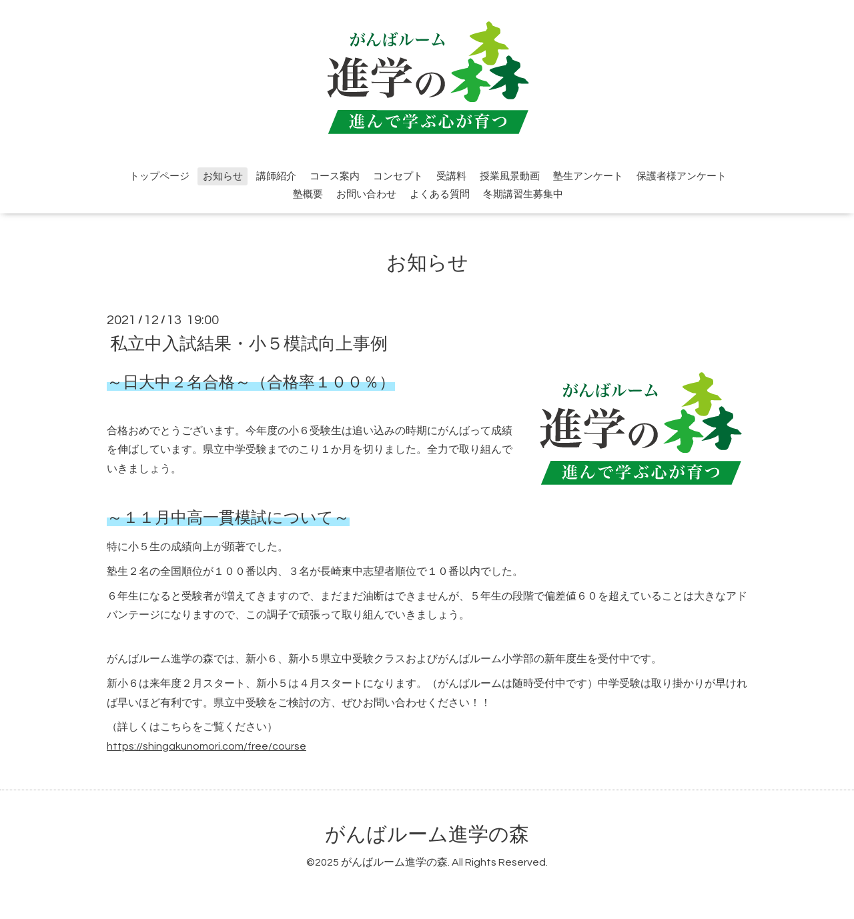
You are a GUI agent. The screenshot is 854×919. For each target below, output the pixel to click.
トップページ (159, 176)
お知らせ (223, 176)
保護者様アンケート (681, 176)
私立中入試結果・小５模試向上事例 (249, 343)
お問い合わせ (366, 194)
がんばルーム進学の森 (427, 834)
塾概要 (308, 194)
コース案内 (335, 176)
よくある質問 (440, 194)
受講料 (451, 176)
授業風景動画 (510, 176)
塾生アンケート (588, 176)
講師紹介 (276, 176)
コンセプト (398, 176)
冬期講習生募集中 (523, 194)
